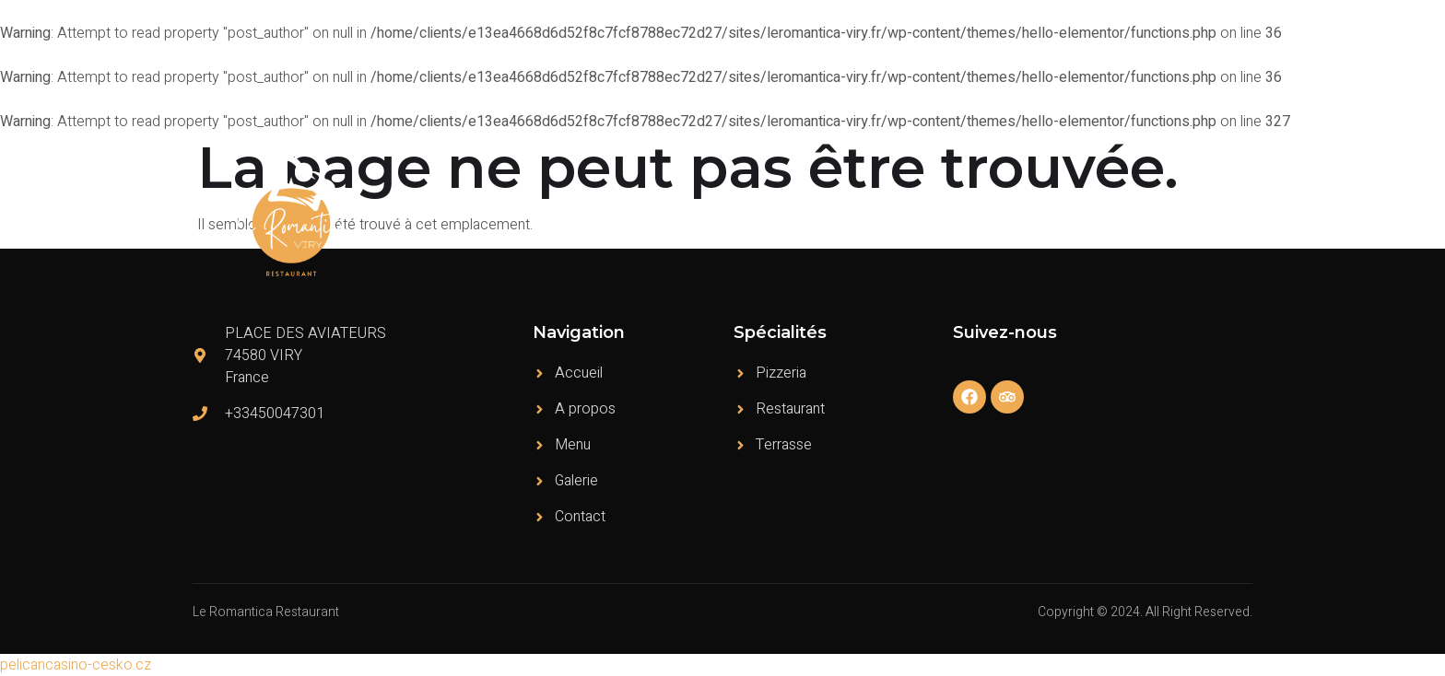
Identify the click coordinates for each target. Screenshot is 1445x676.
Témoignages (1046, 215)
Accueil (802, 215)
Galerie (1140, 215)
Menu (957, 215)
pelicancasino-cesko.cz (75, 665)
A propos (881, 215)
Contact (1214, 215)
